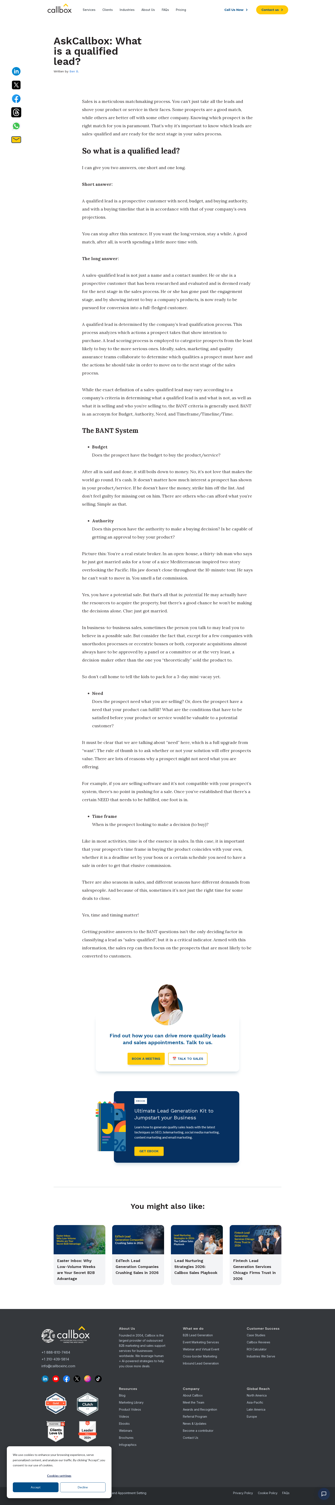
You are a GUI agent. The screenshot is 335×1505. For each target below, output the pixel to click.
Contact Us (190, 1439)
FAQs (285, 1494)
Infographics (128, 1446)
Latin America (256, 1410)
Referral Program (195, 1417)
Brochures (126, 1439)
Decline (83, 1487)
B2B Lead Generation (198, 1336)
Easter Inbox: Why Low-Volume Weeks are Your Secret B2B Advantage (76, 1270)
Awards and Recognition (200, 1410)
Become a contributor (198, 1431)
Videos (124, 1417)
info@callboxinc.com (58, 1367)
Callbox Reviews (258, 1343)
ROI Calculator (257, 1350)
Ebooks (124, 1424)
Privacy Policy (243, 1494)
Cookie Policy (268, 1494)
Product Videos (130, 1410)
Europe (252, 1417)
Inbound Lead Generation (201, 1364)
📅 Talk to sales (189, 1059)
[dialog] (59, 1472)
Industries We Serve (261, 1357)
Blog (122, 1396)
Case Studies (256, 1336)
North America (257, 1396)
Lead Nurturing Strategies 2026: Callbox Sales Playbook (195, 1267)
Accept (36, 1487)
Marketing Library (131, 1403)
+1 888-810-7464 (55, 1353)
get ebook (150, 1152)
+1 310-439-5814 (55, 1360)
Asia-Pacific (255, 1403)
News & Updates (194, 1424)
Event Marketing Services (201, 1343)
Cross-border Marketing (200, 1357)
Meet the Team (193, 1403)
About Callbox (193, 1396)
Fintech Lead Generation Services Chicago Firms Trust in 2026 (254, 1270)
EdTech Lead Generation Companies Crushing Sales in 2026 (137, 1267)
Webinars (125, 1431)
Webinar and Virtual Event (201, 1350)
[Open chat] (324, 1494)
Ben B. (74, 71)
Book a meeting (145, 1059)
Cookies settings (59, 1475)
